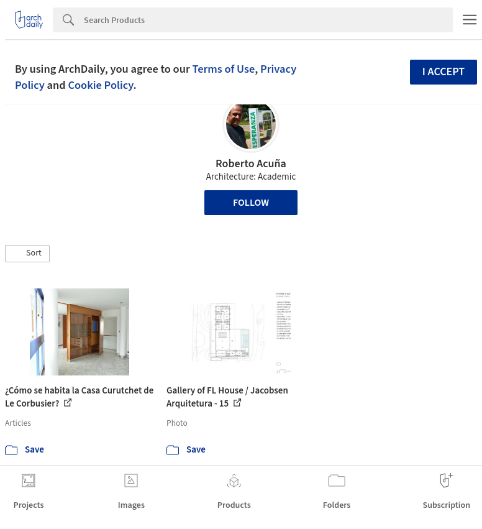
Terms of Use (223, 69)
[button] (27, 253)
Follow (251, 202)
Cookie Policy (100, 85)
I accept (443, 72)
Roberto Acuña (251, 164)
